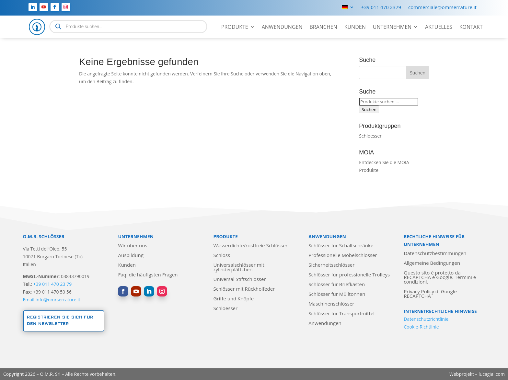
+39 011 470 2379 (381, 7)
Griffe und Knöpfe (233, 299)
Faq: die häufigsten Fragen (148, 275)
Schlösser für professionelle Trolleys (349, 275)
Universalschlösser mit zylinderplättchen (238, 268)
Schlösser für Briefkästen (336, 284)
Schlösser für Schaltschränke (340, 246)
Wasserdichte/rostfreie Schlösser (250, 246)
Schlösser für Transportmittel (341, 314)
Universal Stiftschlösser (239, 279)
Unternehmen (392, 27)
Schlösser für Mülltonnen (336, 294)
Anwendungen (282, 27)
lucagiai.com (492, 374)
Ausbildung (130, 255)
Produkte (234, 27)
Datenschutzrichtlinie (426, 319)
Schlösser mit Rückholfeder (244, 289)
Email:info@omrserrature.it (51, 299)
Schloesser (370, 136)
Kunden (355, 27)
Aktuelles (438, 27)
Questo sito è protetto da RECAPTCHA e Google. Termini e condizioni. (440, 277)
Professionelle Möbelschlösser (342, 255)
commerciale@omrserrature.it (442, 7)
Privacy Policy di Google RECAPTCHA (430, 294)
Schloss (221, 255)
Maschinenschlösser (331, 304)
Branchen (323, 27)
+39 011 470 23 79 (52, 284)
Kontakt (471, 27)
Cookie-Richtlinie (421, 327)
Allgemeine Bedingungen (432, 263)
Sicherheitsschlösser (331, 265)
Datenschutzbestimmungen (435, 253)
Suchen (369, 109)
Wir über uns (132, 246)
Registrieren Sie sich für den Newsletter (60, 320)
